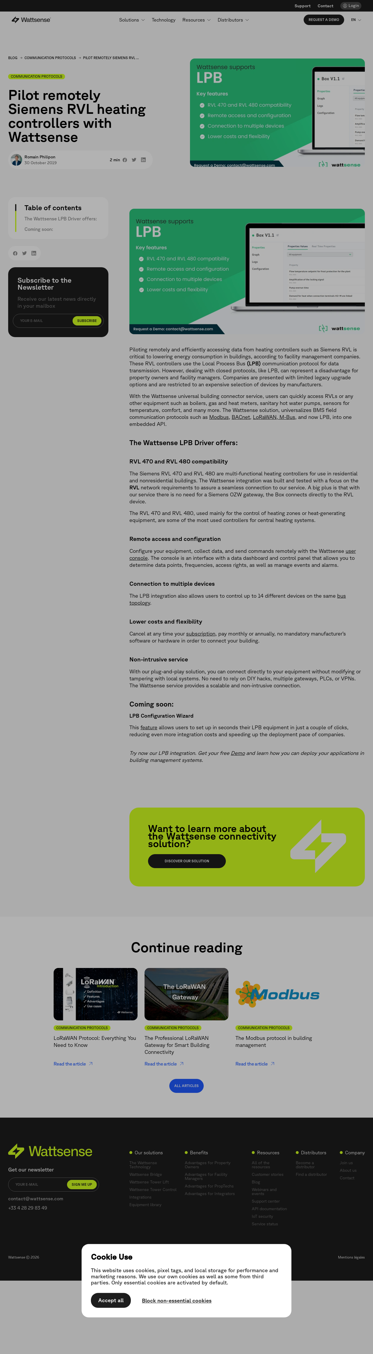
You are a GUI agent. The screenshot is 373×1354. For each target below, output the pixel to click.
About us (348, 1170)
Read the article (73, 1063)
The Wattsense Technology (143, 1165)
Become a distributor (305, 1165)
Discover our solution (187, 861)
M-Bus (286, 417)
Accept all (111, 1300)
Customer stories (268, 1174)
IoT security (262, 1216)
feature (148, 727)
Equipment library (145, 1205)
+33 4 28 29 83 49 (27, 1207)
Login (354, 5)
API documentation (269, 1209)
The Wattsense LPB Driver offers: (60, 218)
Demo (238, 753)
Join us (346, 1163)
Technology (163, 19)
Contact (325, 5)
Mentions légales (351, 1257)
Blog (12, 58)
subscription (200, 633)
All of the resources (261, 1165)
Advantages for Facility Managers (206, 1176)
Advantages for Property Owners (208, 1165)
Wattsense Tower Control (153, 1189)
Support (303, 5)
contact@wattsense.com (35, 1198)
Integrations (140, 1197)
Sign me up (82, 1184)
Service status (265, 1224)
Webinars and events (264, 1191)
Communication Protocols (50, 58)
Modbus (219, 417)
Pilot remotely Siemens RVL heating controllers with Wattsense (112, 58)
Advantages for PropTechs (209, 1186)
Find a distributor (311, 1174)
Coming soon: (38, 229)
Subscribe (87, 321)
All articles (186, 1086)
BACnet (241, 417)
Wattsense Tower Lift (149, 1182)
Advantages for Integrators (210, 1194)
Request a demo (324, 20)
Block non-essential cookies (177, 1301)
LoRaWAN (265, 417)
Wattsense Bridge (145, 1174)
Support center (266, 1201)
